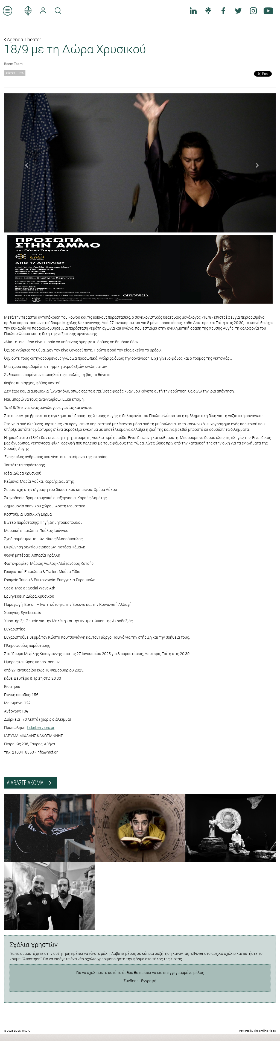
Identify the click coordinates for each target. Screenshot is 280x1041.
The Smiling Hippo (265, 1031)
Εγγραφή (148, 980)
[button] (24, 163)
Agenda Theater (22, 39)
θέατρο (10, 72)
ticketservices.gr (40, 727)
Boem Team (13, 64)
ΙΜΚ (21, 72)
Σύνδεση (131, 980)
